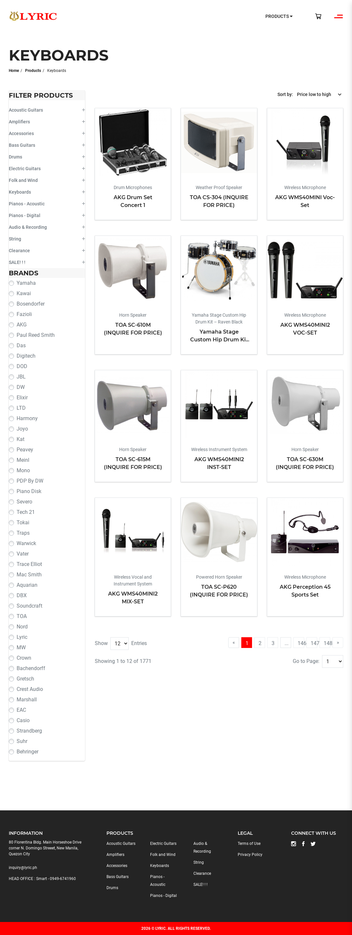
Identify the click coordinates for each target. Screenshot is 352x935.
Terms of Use (249, 843)
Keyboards (20, 192)
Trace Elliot (29, 564)
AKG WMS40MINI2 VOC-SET (305, 329)
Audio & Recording (28, 227)
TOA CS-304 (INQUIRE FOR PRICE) (219, 201)
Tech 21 (26, 512)
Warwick (26, 543)
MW (21, 647)
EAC (21, 710)
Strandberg (29, 731)
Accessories (21, 133)
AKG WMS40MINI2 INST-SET (219, 463)
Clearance (19, 250)
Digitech (26, 356)
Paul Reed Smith (36, 335)
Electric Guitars (25, 168)
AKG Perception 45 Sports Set (305, 591)
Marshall (27, 699)
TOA (22, 616)
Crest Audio (30, 689)
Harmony (27, 418)
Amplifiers (19, 121)
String (15, 238)
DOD (22, 366)
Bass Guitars (22, 145)
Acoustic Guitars (26, 110)
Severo (24, 502)
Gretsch (25, 679)
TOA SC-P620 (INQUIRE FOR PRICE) (219, 591)
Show (101, 643)
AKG (22, 325)
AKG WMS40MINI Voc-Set (305, 201)
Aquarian (27, 585)
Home (14, 70)
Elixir (22, 397)
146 (301, 643)
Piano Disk (29, 491)
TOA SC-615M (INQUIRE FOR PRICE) (133, 463)
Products (33, 70)
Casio (23, 720)
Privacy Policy (250, 854)
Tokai (23, 522)
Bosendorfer (31, 304)
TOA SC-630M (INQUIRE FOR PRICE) (305, 463)
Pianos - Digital (24, 215)
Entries (139, 643)
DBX (22, 595)
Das (21, 345)
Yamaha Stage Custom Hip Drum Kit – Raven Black (219, 336)
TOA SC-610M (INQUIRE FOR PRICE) (133, 329)
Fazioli (24, 314)
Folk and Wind (23, 180)
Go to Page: (306, 661)
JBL (21, 377)
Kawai (24, 293)
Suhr (22, 741)
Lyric (22, 637)
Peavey (25, 450)
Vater (23, 554)
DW (21, 387)
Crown (24, 658)
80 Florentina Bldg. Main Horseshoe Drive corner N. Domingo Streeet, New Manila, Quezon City (45, 848)
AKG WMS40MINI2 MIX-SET (133, 598)
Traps (23, 533)
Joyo (22, 429)
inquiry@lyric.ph (23, 867)
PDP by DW (30, 481)
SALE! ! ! (17, 262)
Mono (23, 470)
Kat (20, 439)
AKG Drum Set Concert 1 (133, 201)
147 (314, 643)
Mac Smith (29, 574)
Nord (22, 627)
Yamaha (26, 283)
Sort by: (285, 94)
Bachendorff (31, 668)
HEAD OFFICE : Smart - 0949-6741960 (42, 878)
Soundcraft (29, 606)
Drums (15, 156)
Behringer (27, 752)
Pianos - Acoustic (27, 203)
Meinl (23, 460)
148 (327, 643)
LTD (21, 408)
